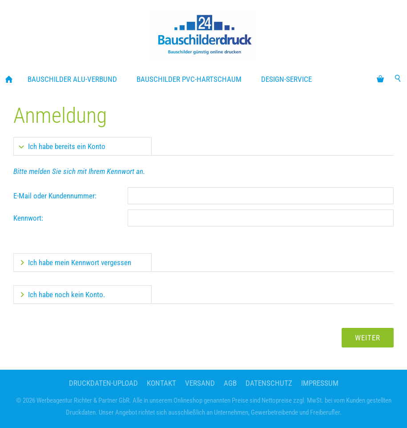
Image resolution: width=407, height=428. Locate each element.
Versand (200, 383)
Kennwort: (28, 218)
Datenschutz (269, 383)
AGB (230, 383)
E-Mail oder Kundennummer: (55, 195)
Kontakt (161, 383)
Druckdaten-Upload (103, 383)
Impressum (319, 383)
